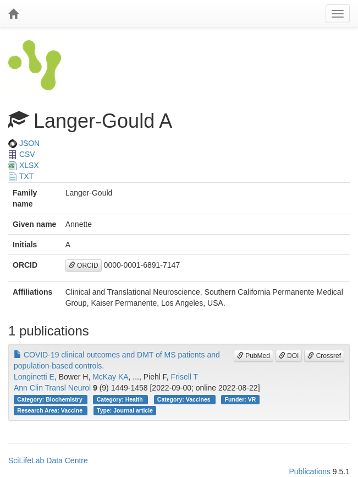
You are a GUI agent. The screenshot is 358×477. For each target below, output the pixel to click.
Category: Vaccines (184, 399)
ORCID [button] (83, 265)
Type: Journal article (125, 410)
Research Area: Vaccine (50, 410)
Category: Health (121, 399)
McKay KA (110, 376)
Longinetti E (34, 376)
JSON (24, 143)
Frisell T (185, 376)
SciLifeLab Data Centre (48, 460)
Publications (310, 471)
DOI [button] (289, 356)
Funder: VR (240, 399)
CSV (21, 154)
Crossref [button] (324, 356)
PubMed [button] (253, 356)
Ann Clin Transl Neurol (52, 387)
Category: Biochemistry (50, 399)
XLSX (23, 165)
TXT (21, 176)
